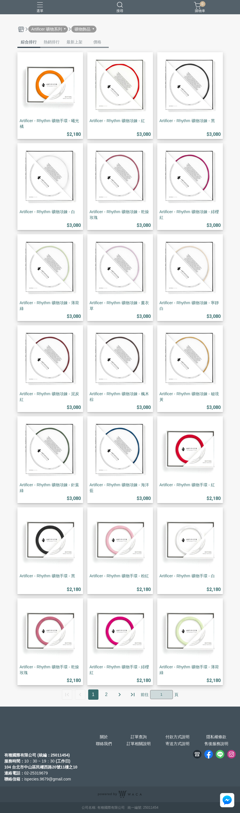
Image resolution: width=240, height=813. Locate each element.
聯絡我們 (104, 744)
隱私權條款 (216, 737)
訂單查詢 (139, 737)
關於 (104, 737)
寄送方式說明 (177, 744)
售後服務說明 (216, 744)
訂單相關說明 (139, 744)
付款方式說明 (177, 737)
